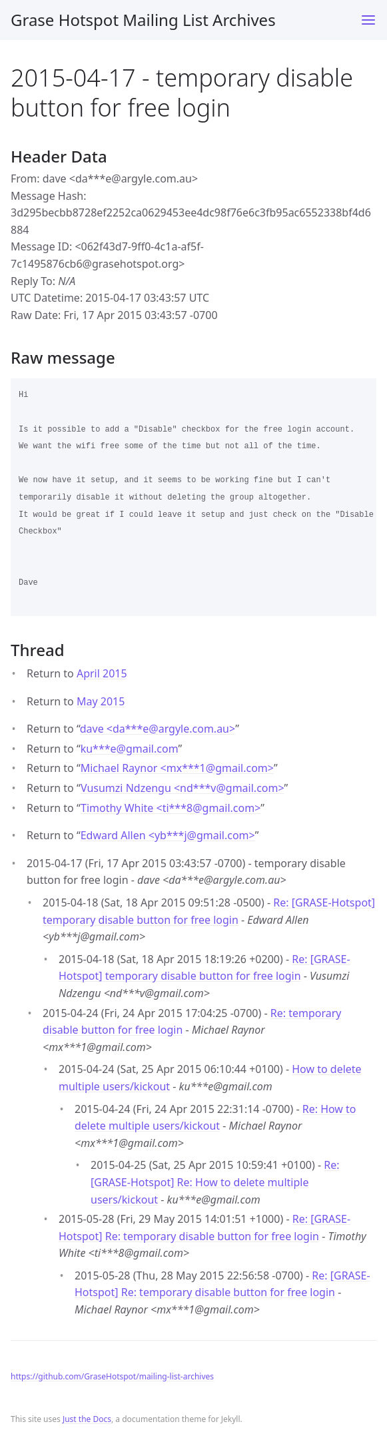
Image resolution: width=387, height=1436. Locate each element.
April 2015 (102, 673)
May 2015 (101, 701)
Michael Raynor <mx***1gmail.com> (177, 768)
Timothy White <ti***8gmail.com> (170, 808)
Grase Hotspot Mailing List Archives (143, 20)
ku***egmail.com (130, 748)
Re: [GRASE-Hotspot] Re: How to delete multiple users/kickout (215, 1182)
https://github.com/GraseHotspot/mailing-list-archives (112, 1376)
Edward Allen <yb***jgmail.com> (168, 835)
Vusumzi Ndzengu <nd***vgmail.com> (182, 788)
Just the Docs (87, 1419)
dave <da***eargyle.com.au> (157, 728)
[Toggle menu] (368, 20)
